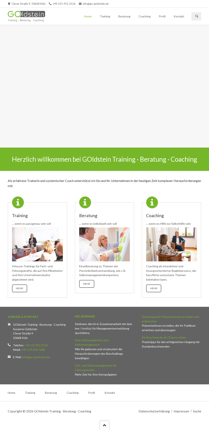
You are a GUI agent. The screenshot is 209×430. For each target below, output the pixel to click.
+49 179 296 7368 (33, 349)
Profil (162, 16)
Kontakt (179, 16)
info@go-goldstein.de (36, 357)
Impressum (181, 411)
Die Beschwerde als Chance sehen (164, 337)
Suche (197, 411)
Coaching (145, 16)
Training (105, 16)
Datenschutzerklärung (154, 411)
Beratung (124, 16)
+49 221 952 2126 (36, 345)
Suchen (196, 16)
